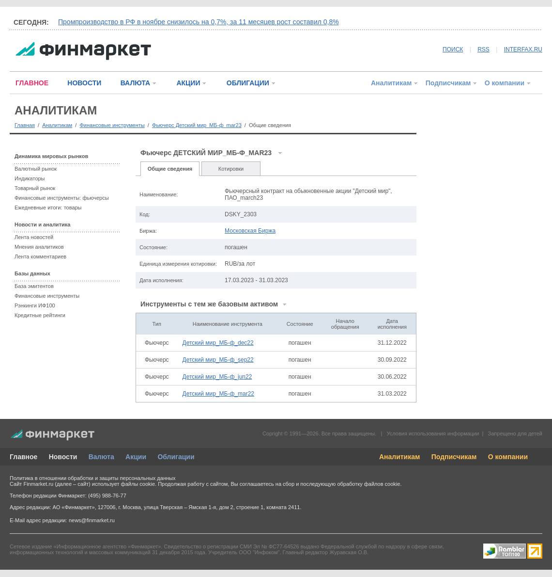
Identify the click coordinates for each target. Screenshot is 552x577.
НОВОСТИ (84, 83)
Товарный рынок (35, 188)
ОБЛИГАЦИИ (248, 83)
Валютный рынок (36, 169)
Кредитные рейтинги (40, 315)
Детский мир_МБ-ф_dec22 (218, 342)
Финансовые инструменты (111, 125)
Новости (63, 457)
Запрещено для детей (515, 433)
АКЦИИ (188, 83)
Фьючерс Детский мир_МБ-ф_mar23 (197, 125)
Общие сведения (170, 169)
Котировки (231, 169)
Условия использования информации (432, 433)
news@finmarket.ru (92, 520)
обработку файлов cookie (368, 484)
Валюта (101, 457)
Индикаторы (30, 178)
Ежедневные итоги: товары (48, 207)
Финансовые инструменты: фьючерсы (62, 198)
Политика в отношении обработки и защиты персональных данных (92, 478)
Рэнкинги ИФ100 (35, 305)
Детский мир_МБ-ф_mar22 (218, 393)
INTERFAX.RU (523, 49)
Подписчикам (448, 83)
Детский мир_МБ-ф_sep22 (218, 359)
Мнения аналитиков (39, 247)
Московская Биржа (250, 230)
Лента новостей (34, 237)
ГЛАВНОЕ (31, 83)
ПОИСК (453, 49)
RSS (483, 49)
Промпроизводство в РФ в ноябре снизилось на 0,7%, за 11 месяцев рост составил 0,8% (198, 22)
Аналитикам (391, 83)
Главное (23, 457)
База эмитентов (34, 286)
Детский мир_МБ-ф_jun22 (217, 376)
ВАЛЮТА (135, 83)
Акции (135, 457)
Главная (25, 125)
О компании (504, 83)
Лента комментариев (40, 256)
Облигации (175, 457)
